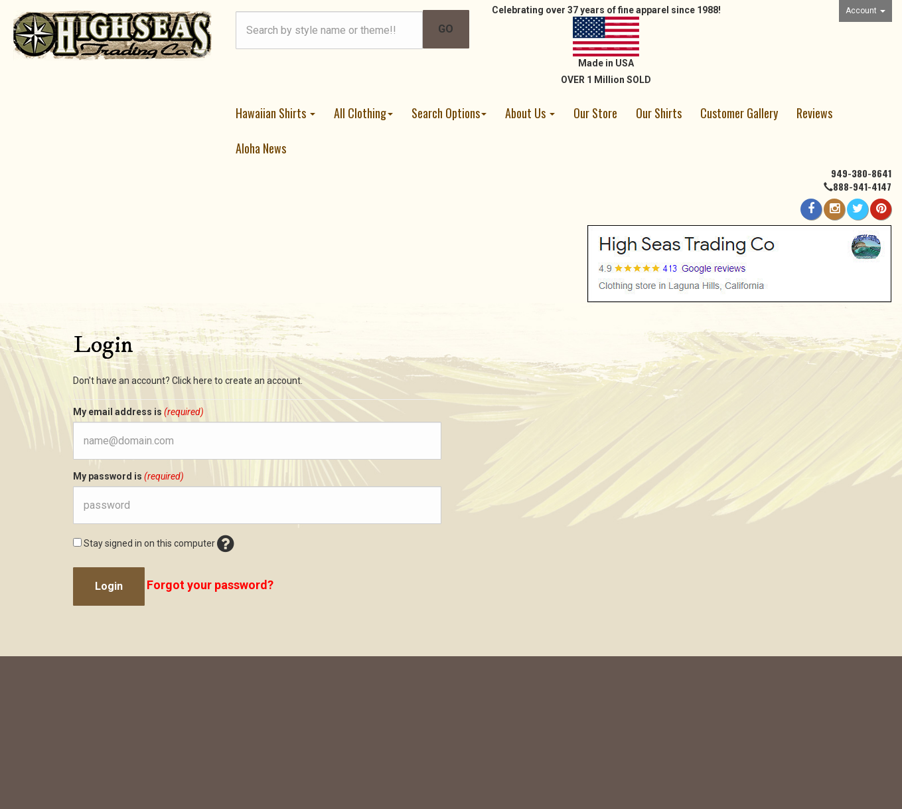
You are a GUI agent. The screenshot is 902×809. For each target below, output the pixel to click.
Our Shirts (659, 113)
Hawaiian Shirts (275, 113)
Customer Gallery (739, 113)
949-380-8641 (861, 173)
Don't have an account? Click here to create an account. (188, 380)
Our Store (595, 113)
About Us (530, 113)
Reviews (814, 113)
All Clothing (363, 113)
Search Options (449, 113)
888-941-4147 (862, 186)
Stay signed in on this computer (153, 545)
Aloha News (261, 148)
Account (865, 10)
